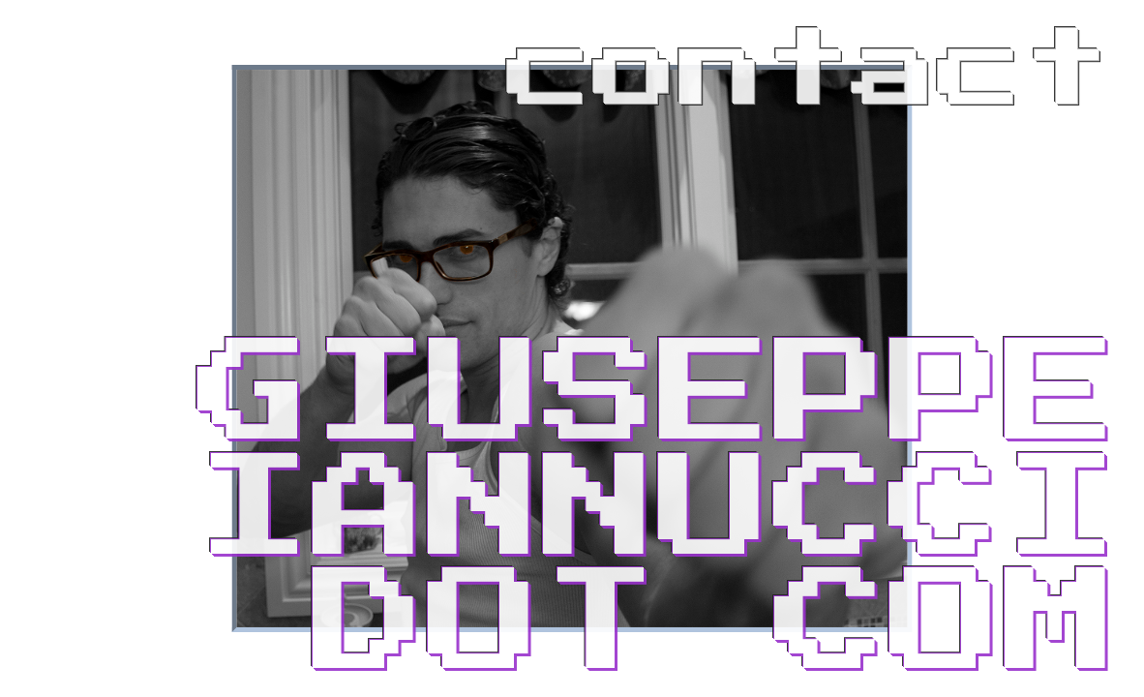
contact (808, 71)
